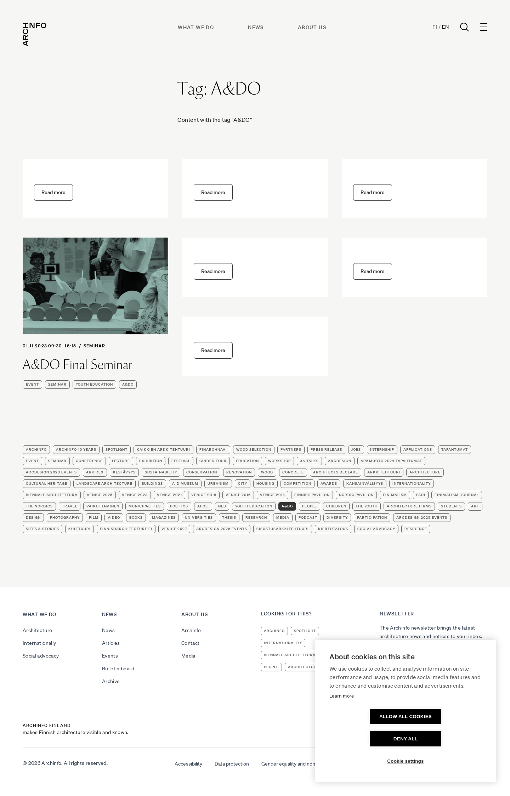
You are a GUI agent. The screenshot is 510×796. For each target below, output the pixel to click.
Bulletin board (118, 668)
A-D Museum (185, 483)
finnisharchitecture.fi (126, 528)
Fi (434, 27)
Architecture (37, 630)
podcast (308, 517)
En (445, 27)
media (282, 517)
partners (290, 449)
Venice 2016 (238, 495)
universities (199, 517)
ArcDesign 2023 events (51, 472)
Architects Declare (335, 472)
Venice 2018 (203, 495)
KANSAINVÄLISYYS (364, 483)
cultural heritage (46, 483)
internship (382, 449)
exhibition (150, 461)
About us (312, 27)
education (247, 461)
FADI (420, 495)
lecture (121, 461)
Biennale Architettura (52, 495)
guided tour (213, 461)
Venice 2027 (174, 528)
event (32, 384)
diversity (337, 517)
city (242, 483)
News (256, 27)
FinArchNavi (213, 449)
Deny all (446, 738)
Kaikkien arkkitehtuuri (163, 449)
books (136, 517)
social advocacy (376, 528)
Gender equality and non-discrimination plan (309, 764)
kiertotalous (333, 528)
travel (69, 506)
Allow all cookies (365, 738)
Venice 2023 (135, 495)
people (309, 506)
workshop (279, 461)
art (475, 506)
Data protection (232, 764)
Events (110, 656)
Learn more (341, 718)
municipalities (145, 506)
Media (188, 656)
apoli (203, 506)
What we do (196, 27)
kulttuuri (79, 528)
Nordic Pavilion (356, 495)
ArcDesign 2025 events (421, 517)
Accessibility (188, 764)
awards (329, 483)
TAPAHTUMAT (454, 449)
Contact (190, 643)
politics (179, 506)
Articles (111, 643)
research (256, 517)
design (33, 517)
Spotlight (117, 449)
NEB (222, 506)
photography (65, 517)
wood (267, 472)
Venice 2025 (100, 495)
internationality (411, 483)
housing (265, 483)
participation (372, 517)
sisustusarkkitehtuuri (282, 528)
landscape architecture (104, 483)
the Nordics (39, 506)
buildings (152, 483)
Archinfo (36, 449)
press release (326, 449)
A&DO (128, 384)
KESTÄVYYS (124, 472)
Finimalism (395, 495)
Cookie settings (405, 761)
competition (297, 483)
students (451, 506)
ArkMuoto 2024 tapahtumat (391, 461)
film (93, 517)
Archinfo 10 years (76, 449)
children (336, 506)
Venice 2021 (169, 495)
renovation (239, 472)
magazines (164, 517)
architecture (425, 472)
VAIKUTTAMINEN (102, 506)
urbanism (218, 483)
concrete (293, 472)
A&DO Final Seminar (77, 365)
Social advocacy (41, 656)
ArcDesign (339, 461)
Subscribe (396, 655)
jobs (356, 449)
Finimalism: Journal (457, 495)
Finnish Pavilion (312, 495)
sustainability (161, 472)
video (114, 517)
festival (180, 461)
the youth (367, 506)
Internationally (39, 643)
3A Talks (309, 461)
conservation (201, 472)
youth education (94, 384)
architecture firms (409, 506)
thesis (229, 517)
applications (417, 449)
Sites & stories (42, 528)
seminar (94, 346)
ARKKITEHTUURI (383, 472)
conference (89, 461)
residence (415, 528)
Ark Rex (95, 472)
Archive (111, 681)
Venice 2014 (272, 495)
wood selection (253, 449)
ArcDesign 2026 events (221, 528)
